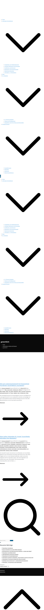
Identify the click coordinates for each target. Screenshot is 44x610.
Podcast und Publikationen (9, 121)
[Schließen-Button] (0, 176)
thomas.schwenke (5, 388)
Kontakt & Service (5, 284)
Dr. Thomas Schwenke (8, 119)
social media (14, 449)
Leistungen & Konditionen (7, 180)
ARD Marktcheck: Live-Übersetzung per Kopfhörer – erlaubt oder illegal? (17, 551)
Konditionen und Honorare (9, 68)
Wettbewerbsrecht (19, 442)
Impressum (6, 171)
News (3, 74)
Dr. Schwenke (5, 235)
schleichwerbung (3, 449)
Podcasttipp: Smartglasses (7, 548)
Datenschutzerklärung (8, 172)
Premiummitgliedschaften (10, 447)
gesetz (12, 391)
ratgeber (15, 393)
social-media (9, 389)
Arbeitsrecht (7, 442)
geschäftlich (6, 445)
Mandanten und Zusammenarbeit (11, 69)
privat (17, 447)
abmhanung (4, 444)
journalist (23, 391)
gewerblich (16, 391)
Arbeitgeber (13, 444)
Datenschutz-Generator (9, 71)
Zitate (27, 393)
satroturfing (24, 447)
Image (15, 445)
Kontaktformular (7, 168)
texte (18, 393)
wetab (11, 450)
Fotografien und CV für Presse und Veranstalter (14, 122)
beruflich (2, 445)
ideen (20, 391)
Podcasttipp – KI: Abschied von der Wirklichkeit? (12, 562)
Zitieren (20, 389)
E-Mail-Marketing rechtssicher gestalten (10, 554)
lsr (9, 393)
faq (9, 391)
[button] (23, 63)
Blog (6, 389)
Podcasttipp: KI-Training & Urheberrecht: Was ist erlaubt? (14, 559)
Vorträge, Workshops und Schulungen (12, 66)
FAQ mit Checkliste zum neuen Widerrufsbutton (12, 549)
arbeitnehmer (19, 444)
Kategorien (2, 564)
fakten (7, 391)
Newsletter (6, 169)
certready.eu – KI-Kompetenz (10, 72)
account (8, 444)
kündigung (24, 445)
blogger (3, 391)
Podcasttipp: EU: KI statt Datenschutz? (10, 556)
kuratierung (28, 391)
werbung (8, 450)
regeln (20, 447)
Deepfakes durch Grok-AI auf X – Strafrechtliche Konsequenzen (15, 560)
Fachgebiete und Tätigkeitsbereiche (11, 64)
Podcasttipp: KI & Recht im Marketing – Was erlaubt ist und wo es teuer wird (17, 557)
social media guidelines (22, 449)
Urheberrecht (15, 389)
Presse (11, 393)
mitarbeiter (2, 447)
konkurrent (19, 445)
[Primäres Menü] (0, 175)
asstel (29, 444)
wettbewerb (15, 450)
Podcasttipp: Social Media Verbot (9, 552)
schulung (9, 449)
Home (3, 19)
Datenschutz (2, 572)
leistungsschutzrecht (4, 393)
